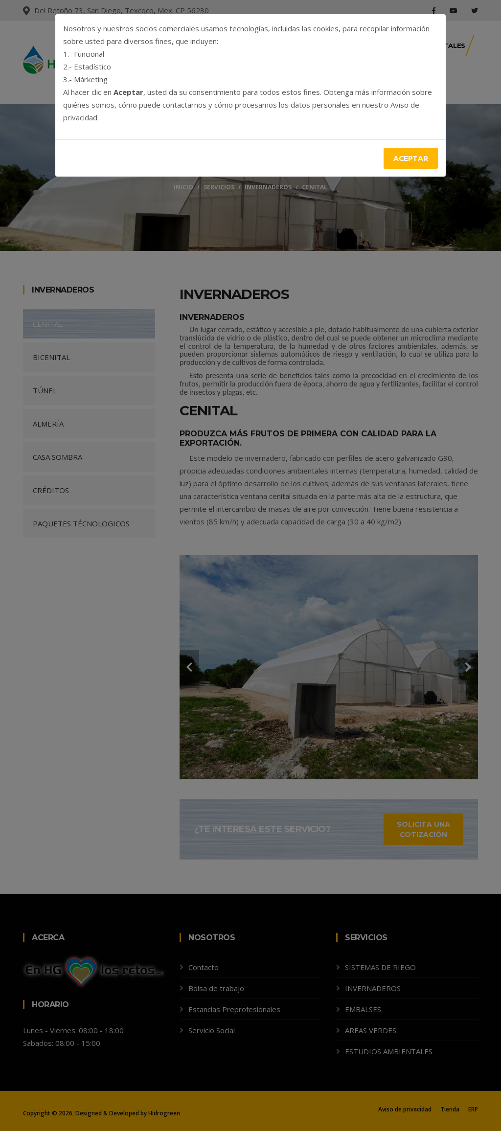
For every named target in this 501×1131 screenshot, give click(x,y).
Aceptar (410, 158)
